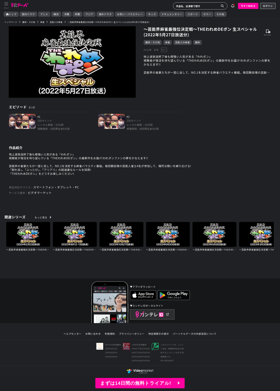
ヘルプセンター (73, 335)
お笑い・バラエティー (130, 14)
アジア (89, 14)
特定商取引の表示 (158, 335)
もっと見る (41, 218)
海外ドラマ (105, 14)
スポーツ (193, 14)
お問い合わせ (93, 335)
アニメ (44, 14)
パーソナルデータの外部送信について (194, 335)
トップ (11, 14)
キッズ (152, 14)
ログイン (268, 6)
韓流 (56, 14)
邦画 (77, 14)
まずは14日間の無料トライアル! (140, 383)
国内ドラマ (28, 14)
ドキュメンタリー (171, 14)
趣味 (197, 42)
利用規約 (110, 335)
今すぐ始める (248, 6)
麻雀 (167, 42)
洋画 (66, 14)
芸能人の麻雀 (182, 42)
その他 (220, 14)
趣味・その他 (152, 42)
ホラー (207, 14)
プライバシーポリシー (132, 335)
